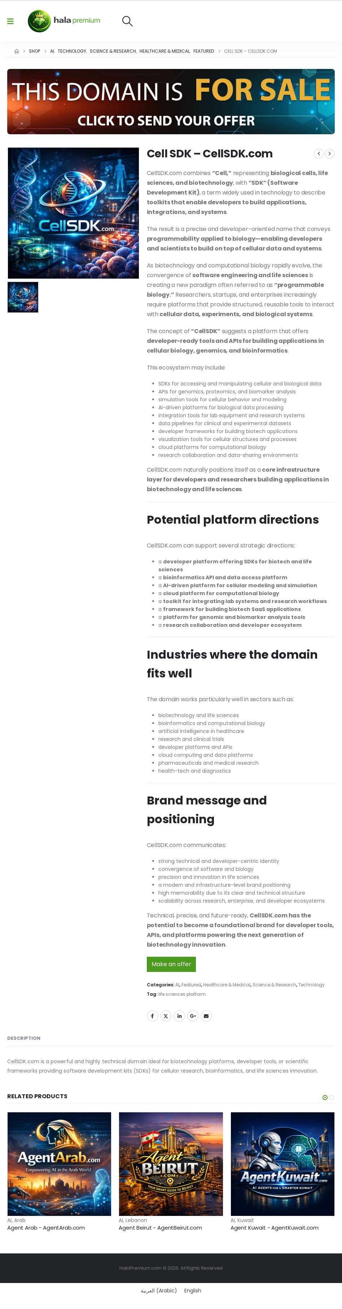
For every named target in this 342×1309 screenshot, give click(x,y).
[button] (127, 21)
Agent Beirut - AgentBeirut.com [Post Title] (160, 1227)
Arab (20, 1220)
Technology (311, 985)
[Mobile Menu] (12, 21)
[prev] (319, 154)
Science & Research (274, 985)
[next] (330, 154)
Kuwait (245, 1220)
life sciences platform (182, 994)
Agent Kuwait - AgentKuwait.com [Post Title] (275, 1227)
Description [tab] (23, 1038)
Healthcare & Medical (226, 985)
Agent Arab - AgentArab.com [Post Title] (46, 1227)
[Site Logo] (64, 21)
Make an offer (171, 964)
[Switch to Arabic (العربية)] (159, 1290)
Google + (193, 1016)
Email (206, 1016)
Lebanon (136, 1220)
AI (177, 985)
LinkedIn (179, 1016)
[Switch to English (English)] (193, 1290)
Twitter (166, 1016)
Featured (191, 985)
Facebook (152, 1016)
